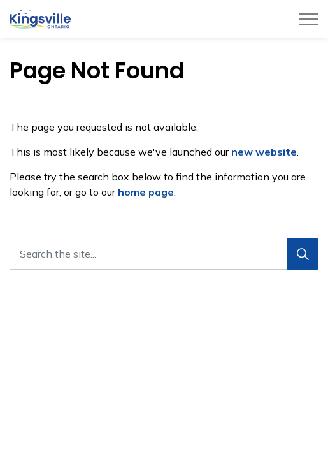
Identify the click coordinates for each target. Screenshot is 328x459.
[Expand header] (309, 19)
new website (264, 151)
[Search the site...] (164, 254)
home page (146, 192)
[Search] (302, 254)
